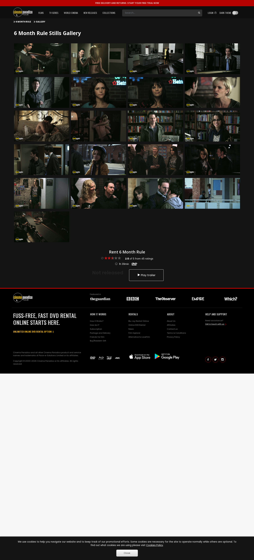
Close (127, 553)
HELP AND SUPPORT (216, 314)
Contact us (172, 329)
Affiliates (171, 325)
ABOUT (170, 314)
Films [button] (41, 13)
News (131, 329)
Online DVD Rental (136, 325)
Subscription (96, 329)
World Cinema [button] (71, 13)
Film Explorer (134, 333)
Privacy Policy (173, 337)
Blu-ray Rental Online (138, 321)
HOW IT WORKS (98, 314)
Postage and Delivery (100, 333)
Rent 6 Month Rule (127, 252)
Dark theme (225, 13)
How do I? (94, 325)
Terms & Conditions (176, 333)
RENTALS (133, 314)
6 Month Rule (23, 21)
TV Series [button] (53, 13)
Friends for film (97, 337)
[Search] (159, 13)
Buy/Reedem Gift (98, 340)
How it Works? (96, 321)
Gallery (40, 21)
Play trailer (146, 275)
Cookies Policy (154, 545)
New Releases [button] (90, 13)
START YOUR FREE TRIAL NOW (127, 3)
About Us (171, 321)
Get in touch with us (214, 324)
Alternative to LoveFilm (139, 337)
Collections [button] (108, 13)
